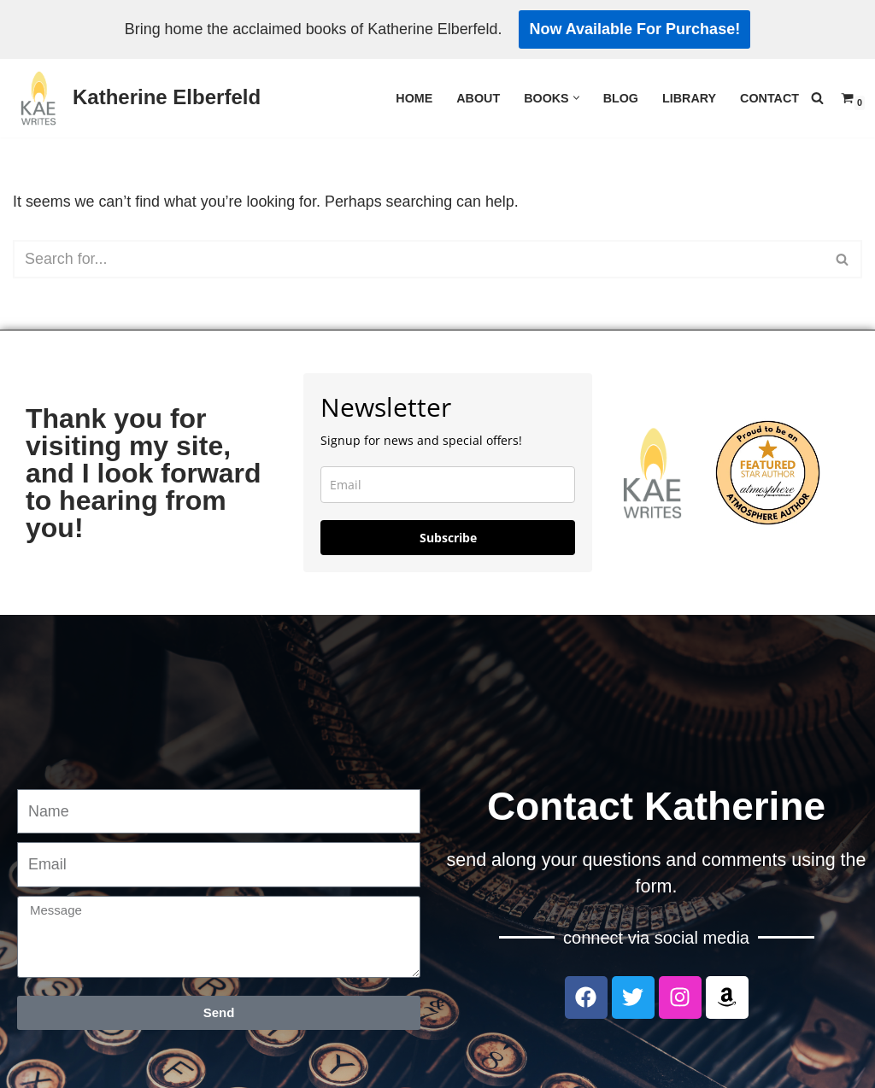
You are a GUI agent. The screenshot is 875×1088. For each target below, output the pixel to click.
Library (688, 98)
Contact (769, 98)
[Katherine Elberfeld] (137, 98)
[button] (575, 98)
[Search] (817, 97)
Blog (620, 98)
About (477, 98)
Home (413, 98)
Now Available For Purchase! (636, 29)
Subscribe (448, 537)
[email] (447, 484)
